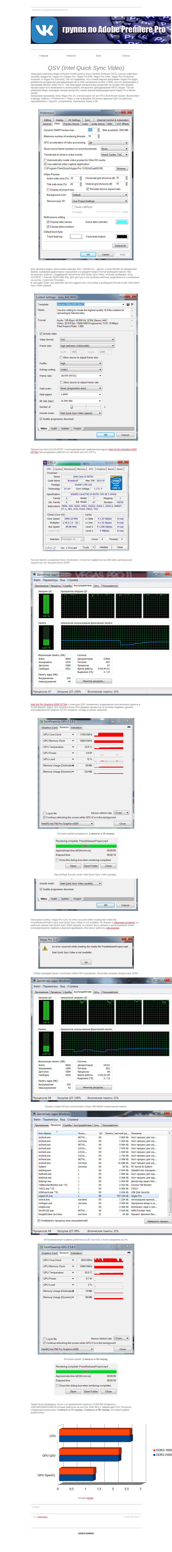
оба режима (112, 928)
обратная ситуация (124, 922)
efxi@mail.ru (42, 1517)
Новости (71, 55)
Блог (98, 55)
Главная (43, 55)
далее (90, 1498)
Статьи (126, 55)
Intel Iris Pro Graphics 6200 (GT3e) (49, 704)
